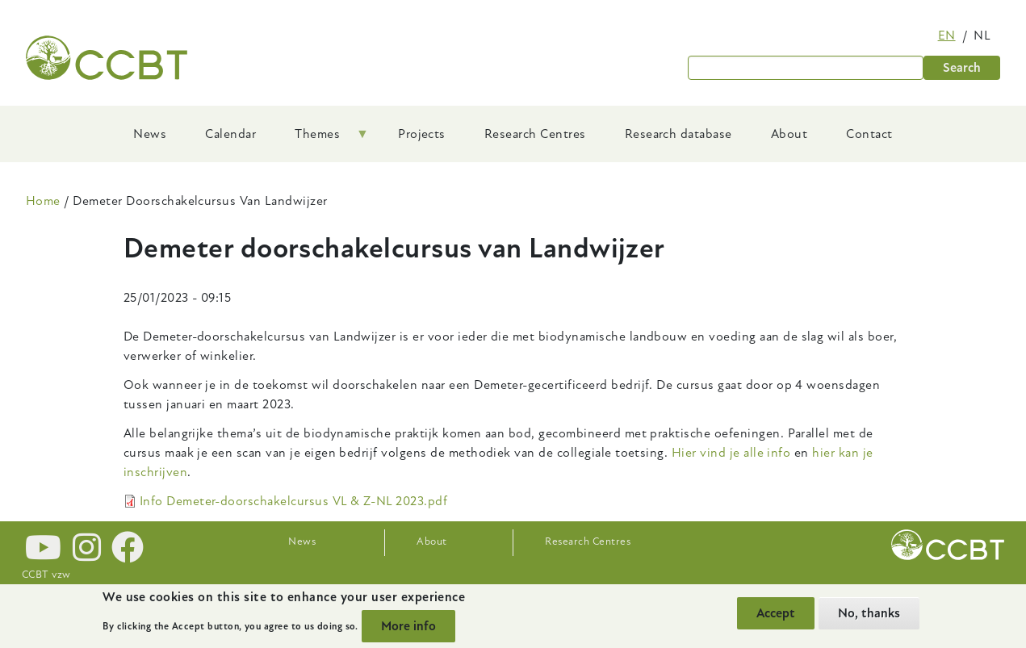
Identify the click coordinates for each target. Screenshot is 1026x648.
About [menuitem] (789, 134)
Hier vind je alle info (731, 453)
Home (43, 201)
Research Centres (587, 541)
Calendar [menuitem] (230, 134)
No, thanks (869, 613)
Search (962, 68)
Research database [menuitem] (678, 134)
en (947, 35)
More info (408, 626)
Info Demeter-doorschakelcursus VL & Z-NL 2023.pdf (294, 501)
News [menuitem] (149, 134)
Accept (775, 613)
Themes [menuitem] (322, 139)
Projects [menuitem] (422, 134)
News (302, 541)
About (431, 541)
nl (982, 35)
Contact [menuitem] (869, 134)
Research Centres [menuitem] (535, 134)
